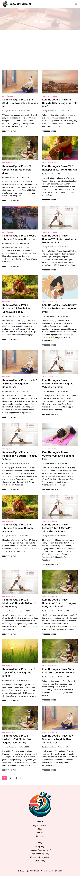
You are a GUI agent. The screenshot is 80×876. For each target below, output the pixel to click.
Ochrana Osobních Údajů (51, 871)
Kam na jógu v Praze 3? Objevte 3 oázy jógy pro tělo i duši (59, 103)
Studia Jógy (12, 96)
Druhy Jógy (40, 847)
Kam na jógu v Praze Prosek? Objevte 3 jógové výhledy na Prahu (57, 383)
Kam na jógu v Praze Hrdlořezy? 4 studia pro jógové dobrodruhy (16, 739)
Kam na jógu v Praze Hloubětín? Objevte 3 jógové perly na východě (59, 603)
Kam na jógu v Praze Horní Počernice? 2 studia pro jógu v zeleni (19, 456)
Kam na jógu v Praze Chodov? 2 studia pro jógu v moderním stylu (59, 239)
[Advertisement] (40, 51)
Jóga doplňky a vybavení (40, 850)
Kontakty (40, 836)
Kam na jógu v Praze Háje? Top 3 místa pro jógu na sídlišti (18, 672)
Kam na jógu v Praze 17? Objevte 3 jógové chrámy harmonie (18, 528)
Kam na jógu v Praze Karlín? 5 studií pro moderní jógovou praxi (59, 308)
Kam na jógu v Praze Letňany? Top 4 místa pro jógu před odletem (57, 528)
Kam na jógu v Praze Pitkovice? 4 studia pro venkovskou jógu (16, 308)
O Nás (40, 833)
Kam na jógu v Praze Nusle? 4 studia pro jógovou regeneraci (19, 383)
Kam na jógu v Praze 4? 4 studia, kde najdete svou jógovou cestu (58, 739)
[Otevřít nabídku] (75, 4)
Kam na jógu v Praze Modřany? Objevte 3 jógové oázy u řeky (19, 603)
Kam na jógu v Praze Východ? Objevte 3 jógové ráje (58, 456)
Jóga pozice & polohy (40, 854)
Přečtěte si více (10, 131)
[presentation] (20, 81)
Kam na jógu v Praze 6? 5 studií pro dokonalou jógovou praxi (20, 103)
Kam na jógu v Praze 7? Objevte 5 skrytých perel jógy (17, 170)
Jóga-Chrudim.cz (11, 111)
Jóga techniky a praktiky (40, 857)
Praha (4, 96)
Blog (40, 829)
